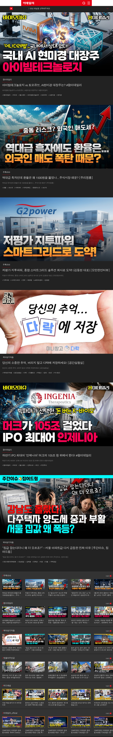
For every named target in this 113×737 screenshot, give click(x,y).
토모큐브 (43, 95)
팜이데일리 (6, 95)
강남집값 (20, 562)
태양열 (29, 280)
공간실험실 (17, 373)
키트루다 (43, 465)
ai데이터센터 (38, 280)
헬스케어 (21, 95)
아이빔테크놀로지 (32, 95)
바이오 (14, 95)
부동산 (38, 373)
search (83, 3)
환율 (4, 188)
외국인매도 (26, 188)
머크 (37, 465)
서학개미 (17, 188)
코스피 (10, 188)
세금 (41, 562)
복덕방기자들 (7, 373)
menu (88, 3)
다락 (25, 373)
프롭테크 (31, 373)
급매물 (28, 562)
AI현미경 (51, 95)
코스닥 (44, 188)
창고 (50, 373)
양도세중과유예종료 (9, 562)
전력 (23, 280)
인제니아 (29, 465)
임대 (45, 373)
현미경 (59, 95)
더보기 (108, 576)
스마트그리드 (15, 280)
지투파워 (5, 280)
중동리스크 (36, 188)
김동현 (46, 280)
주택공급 (52, 562)
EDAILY (28, 3)
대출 (46, 562)
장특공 (35, 562)
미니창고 (56, 373)
